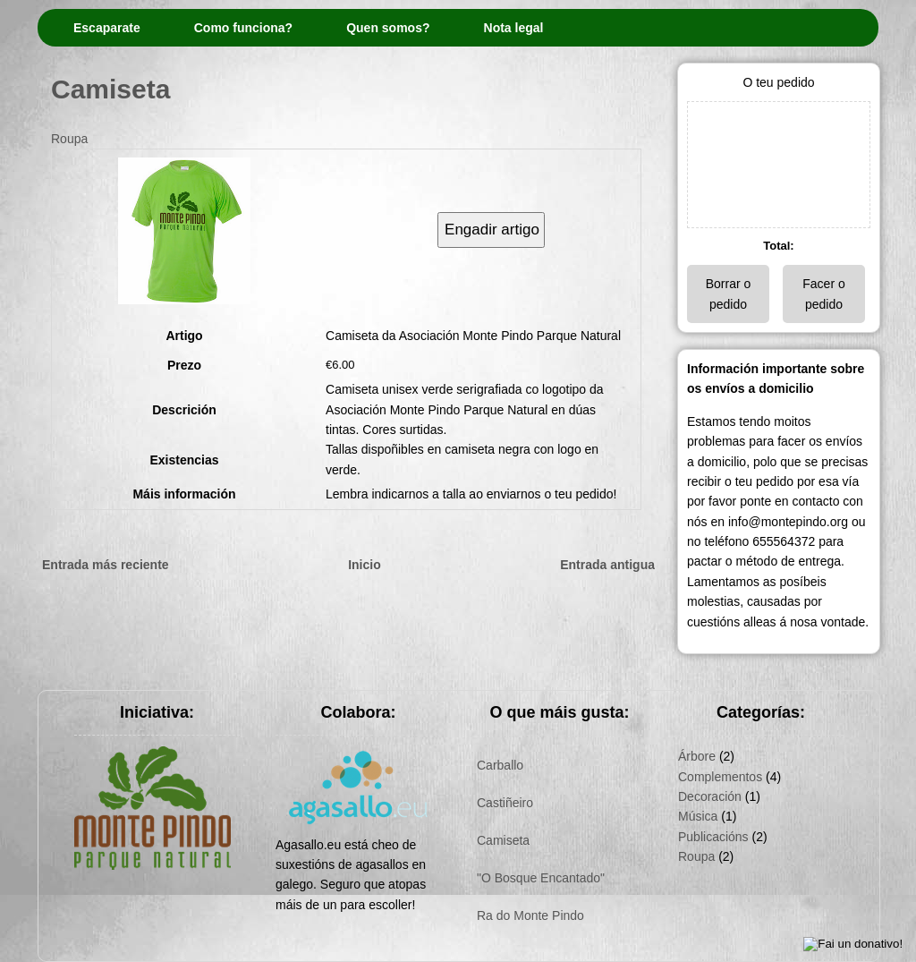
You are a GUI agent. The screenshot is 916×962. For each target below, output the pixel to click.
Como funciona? (243, 28)
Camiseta (110, 89)
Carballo (500, 765)
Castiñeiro (505, 803)
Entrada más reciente (105, 565)
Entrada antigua (607, 565)
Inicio (364, 565)
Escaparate (106, 28)
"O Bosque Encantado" (541, 878)
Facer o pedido (823, 294)
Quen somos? (387, 28)
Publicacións (713, 837)
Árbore (697, 756)
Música (697, 816)
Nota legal (514, 28)
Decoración (710, 796)
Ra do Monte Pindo (530, 915)
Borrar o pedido (728, 294)
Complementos (720, 777)
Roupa (69, 139)
